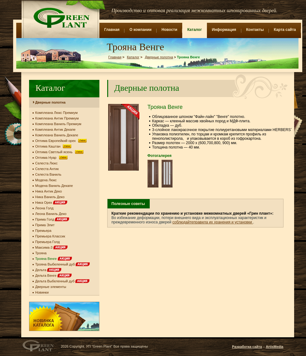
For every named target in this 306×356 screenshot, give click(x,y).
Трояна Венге (53, 259)
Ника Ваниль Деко (50, 197)
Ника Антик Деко (48, 191)
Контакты (255, 29)
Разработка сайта (247, 347)
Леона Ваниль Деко (51, 214)
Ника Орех (51, 202)
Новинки (42, 292)
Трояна (41, 253)
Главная (112, 29)
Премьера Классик (50, 236)
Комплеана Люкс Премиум (56, 113)
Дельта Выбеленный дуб (62, 281)
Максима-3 (51, 247)
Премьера (43, 230)
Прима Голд (52, 219)
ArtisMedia (274, 347)
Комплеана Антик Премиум (57, 118)
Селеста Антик (47, 169)
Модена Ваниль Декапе (54, 186)
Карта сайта (285, 29)
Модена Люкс (46, 180)
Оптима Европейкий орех (61, 141)
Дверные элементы (50, 287)
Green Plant (61, 18)
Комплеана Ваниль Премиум (58, 124)
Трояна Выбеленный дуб (62, 264)
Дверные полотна (159, 57)
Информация (224, 29)
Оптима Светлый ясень (60, 152)
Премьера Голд (47, 242)
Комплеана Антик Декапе (55, 129)
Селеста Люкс (46, 163)
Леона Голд (44, 208)
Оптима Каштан (54, 146)
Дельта (48, 270)
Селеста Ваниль (48, 174)
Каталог (194, 29)
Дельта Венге (53, 275)
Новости (169, 29)
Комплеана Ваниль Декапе (56, 135)
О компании (140, 29)
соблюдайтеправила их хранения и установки (212, 222)
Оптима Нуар (52, 157)
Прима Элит (45, 225)
